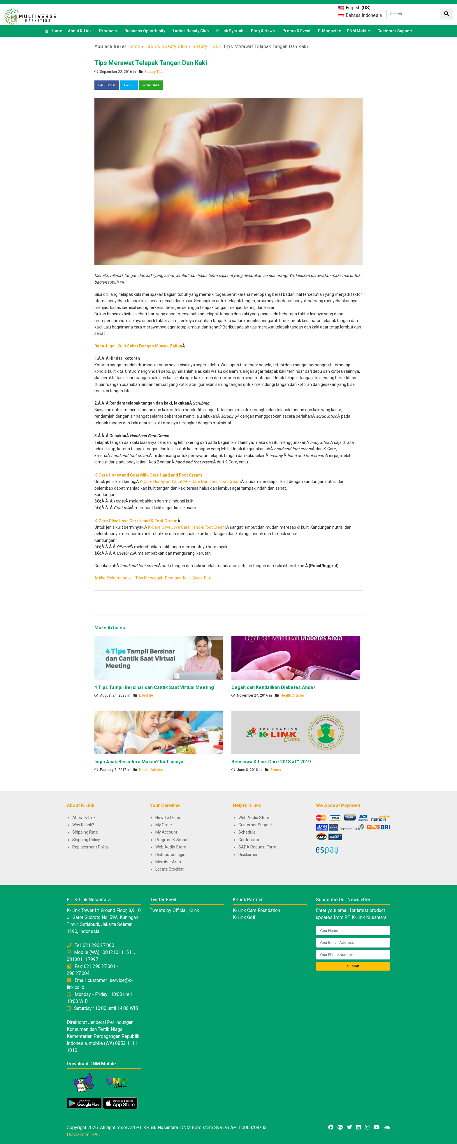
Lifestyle (146, 695)
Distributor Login (170, 854)
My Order (163, 825)
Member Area (168, 862)
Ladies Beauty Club (166, 46)
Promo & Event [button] (297, 31)
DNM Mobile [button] (359, 31)
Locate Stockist (169, 869)
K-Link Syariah (230, 31)
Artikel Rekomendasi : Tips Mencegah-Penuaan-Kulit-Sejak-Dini (152, 578)
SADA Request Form (257, 847)
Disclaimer (248, 854)
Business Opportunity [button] (145, 31)
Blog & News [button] (264, 31)
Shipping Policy (86, 839)
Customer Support (394, 31)
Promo (275, 770)
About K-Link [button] (80, 31)
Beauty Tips (205, 46)
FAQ (96, 1134)
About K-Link (84, 817)
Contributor (248, 839)
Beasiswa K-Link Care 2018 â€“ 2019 (271, 762)
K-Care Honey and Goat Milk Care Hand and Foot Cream (148, 475)
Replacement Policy (90, 847)
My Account (166, 832)
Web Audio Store (170, 847)
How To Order (167, 817)
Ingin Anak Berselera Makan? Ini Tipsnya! (139, 762)
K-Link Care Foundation (256, 910)
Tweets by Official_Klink (174, 910)
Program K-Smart (171, 839)
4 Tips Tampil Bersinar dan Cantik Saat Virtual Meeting (154, 687)
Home (56, 31)
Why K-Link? (83, 825)
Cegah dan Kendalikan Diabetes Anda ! (273, 687)
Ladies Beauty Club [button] (191, 31)
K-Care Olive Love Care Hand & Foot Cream (135, 521)
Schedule (247, 832)
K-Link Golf (244, 917)
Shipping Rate (85, 832)
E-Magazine (329, 31)
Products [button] (109, 31)
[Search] (412, 14)
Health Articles (293, 695)
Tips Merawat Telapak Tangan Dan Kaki (150, 62)
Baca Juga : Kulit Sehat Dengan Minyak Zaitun (138, 346)
